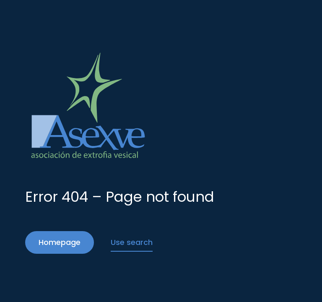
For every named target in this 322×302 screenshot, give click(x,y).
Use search (132, 242)
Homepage (59, 242)
